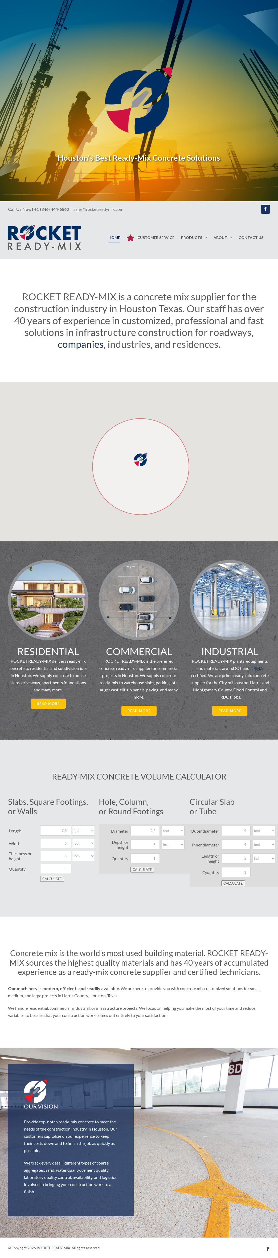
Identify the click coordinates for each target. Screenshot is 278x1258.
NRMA (256, 668)
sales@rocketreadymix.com (98, 209)
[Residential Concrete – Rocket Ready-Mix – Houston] (48, 564)
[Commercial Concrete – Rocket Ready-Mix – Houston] (139, 564)
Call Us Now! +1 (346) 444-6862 (38, 209)
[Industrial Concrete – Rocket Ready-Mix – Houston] (229, 564)
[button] (140, 459)
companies (81, 344)
